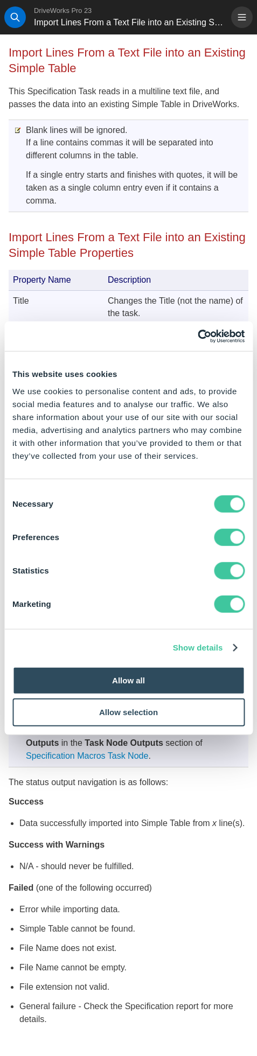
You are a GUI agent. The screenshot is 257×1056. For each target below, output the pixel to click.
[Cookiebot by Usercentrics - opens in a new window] (197, 336)
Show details (198, 647)
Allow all (128, 679)
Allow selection (128, 712)
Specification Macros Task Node (87, 755)
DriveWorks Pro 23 (63, 10)
